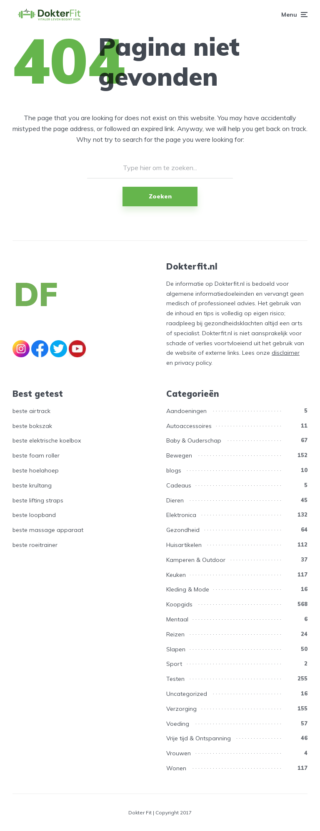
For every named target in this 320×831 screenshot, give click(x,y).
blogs (173, 470)
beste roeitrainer (35, 545)
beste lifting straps (37, 500)
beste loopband (34, 515)
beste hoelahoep (35, 470)
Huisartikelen (184, 545)
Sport (174, 664)
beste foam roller (36, 455)
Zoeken (160, 196)
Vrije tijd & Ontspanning (198, 738)
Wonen (176, 768)
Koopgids (179, 604)
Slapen (175, 649)
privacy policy (193, 362)
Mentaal (177, 619)
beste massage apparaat (47, 530)
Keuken (176, 575)
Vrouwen (178, 753)
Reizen (175, 634)
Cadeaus (178, 485)
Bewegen (179, 455)
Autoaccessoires (189, 426)
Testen (175, 679)
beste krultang (32, 485)
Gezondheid (183, 530)
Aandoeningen (186, 411)
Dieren (175, 500)
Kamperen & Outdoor (195, 560)
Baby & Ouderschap (193, 440)
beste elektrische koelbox (46, 440)
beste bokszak (32, 426)
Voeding (177, 723)
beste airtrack (31, 411)
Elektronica (181, 515)
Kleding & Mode (187, 589)
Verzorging (181, 708)
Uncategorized (186, 693)
